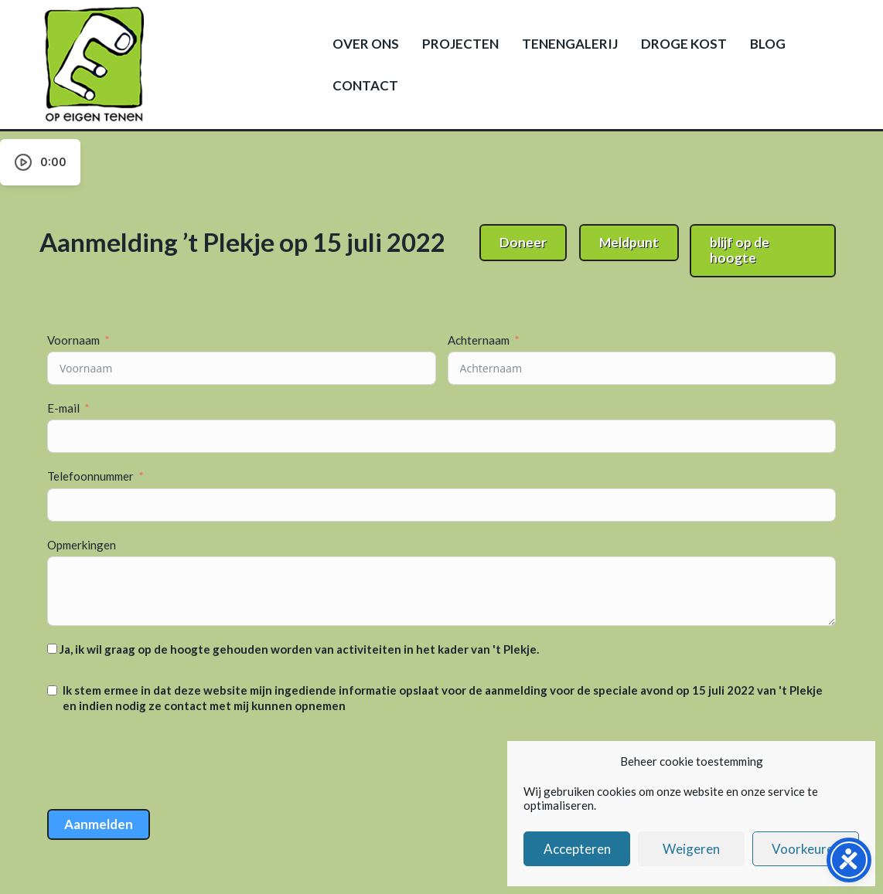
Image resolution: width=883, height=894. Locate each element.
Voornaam (73, 340)
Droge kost (684, 44)
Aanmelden (98, 824)
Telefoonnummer (90, 476)
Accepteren (577, 849)
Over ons (365, 44)
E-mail (63, 408)
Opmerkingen (81, 545)
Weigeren (691, 849)
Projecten (460, 44)
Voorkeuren (806, 849)
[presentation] (164, 763)
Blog (768, 44)
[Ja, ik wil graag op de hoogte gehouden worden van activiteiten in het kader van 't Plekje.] (52, 649)
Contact (365, 85)
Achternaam (479, 340)
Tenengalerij (570, 44)
